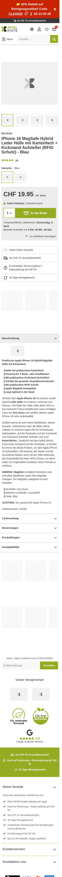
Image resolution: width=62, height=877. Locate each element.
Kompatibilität (29, 547)
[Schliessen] (55, 9)
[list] (29, 83)
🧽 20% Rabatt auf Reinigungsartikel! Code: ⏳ (30, 9)
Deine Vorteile (30, 787)
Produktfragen (29, 538)
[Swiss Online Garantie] (18, 694)
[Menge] (9, 213)
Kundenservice (30, 849)
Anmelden (49, 665)
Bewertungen (29, 528)
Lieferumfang (29, 518)
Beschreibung (29, 338)
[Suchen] (54, 39)
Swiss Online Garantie (21, 249)
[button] (7, 39)
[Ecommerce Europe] (40, 694)
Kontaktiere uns (30, 862)
